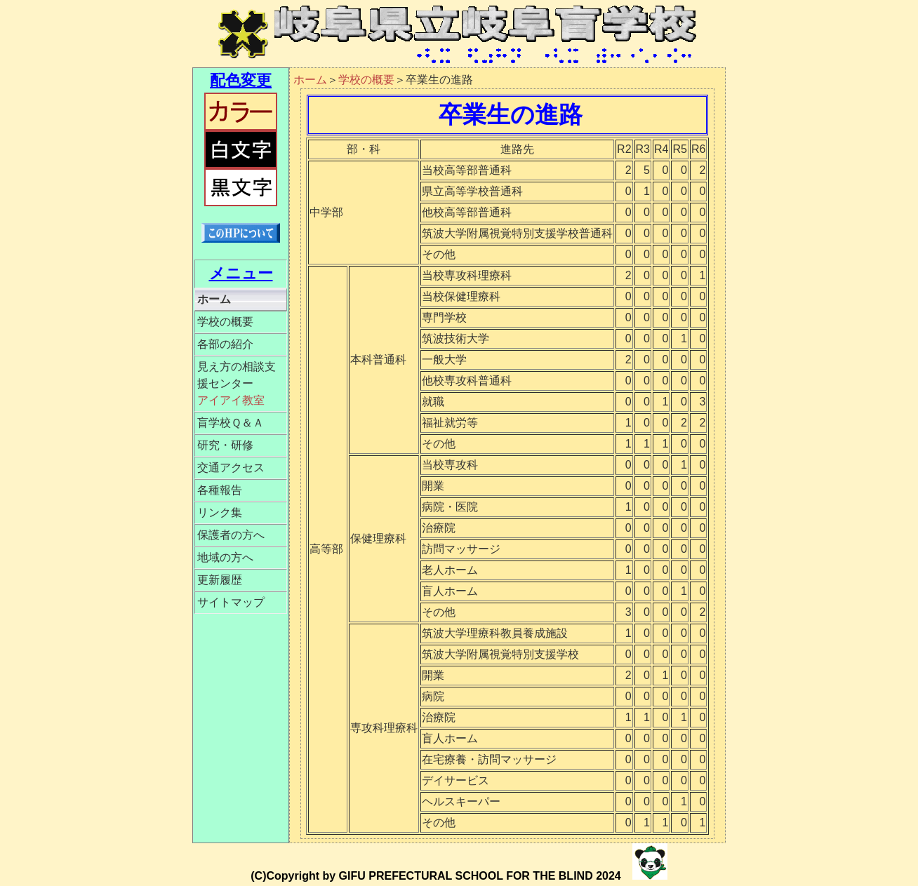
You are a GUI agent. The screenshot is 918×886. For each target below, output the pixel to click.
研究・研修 (225, 445)
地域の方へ (225, 557)
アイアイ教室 (231, 400)
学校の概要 (225, 322)
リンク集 (219, 512)
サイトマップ (231, 602)
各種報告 (219, 490)
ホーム (214, 299)
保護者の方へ (231, 535)
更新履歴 (219, 580)
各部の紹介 (225, 344)
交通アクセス (231, 468)
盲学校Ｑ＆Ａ (230, 423)
